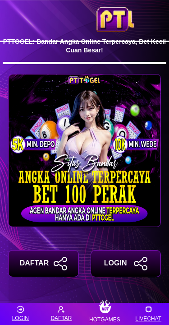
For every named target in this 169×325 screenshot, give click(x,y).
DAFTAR (43, 263)
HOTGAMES (104, 314)
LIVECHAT (148, 313)
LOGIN (125, 263)
